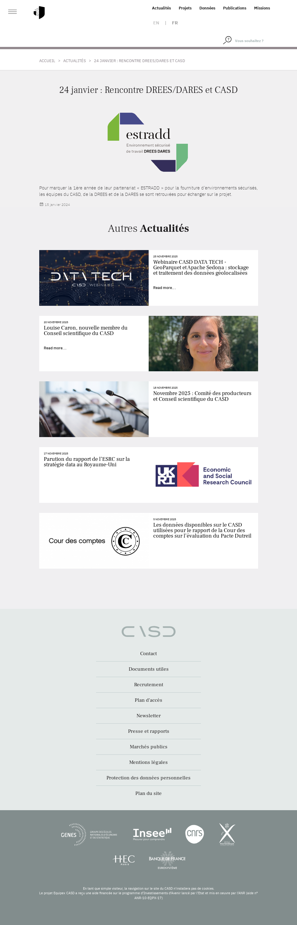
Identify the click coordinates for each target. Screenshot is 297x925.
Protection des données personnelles (148, 778)
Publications (234, 8)
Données (207, 8)
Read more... (164, 287)
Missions (262, 8)
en (156, 23)
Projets (185, 8)
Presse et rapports (148, 731)
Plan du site (148, 793)
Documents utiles (149, 669)
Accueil (47, 60)
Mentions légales (148, 762)
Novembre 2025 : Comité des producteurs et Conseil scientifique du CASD (202, 396)
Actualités (161, 8)
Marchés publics (148, 746)
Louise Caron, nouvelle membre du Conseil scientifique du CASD (86, 330)
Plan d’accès (148, 700)
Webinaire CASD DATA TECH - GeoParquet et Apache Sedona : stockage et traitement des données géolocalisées (201, 268)
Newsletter (148, 715)
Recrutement (148, 684)
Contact (148, 653)
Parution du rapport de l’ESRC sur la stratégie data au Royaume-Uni (87, 462)
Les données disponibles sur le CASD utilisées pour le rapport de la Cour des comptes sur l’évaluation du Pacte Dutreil (202, 530)
